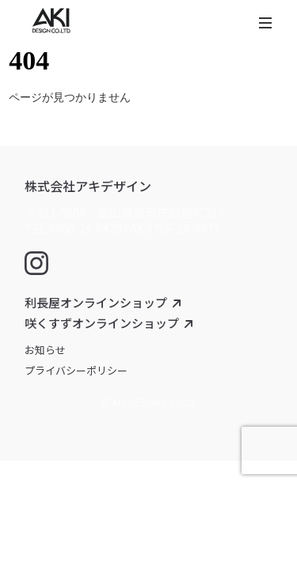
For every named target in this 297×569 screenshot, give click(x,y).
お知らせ (45, 349)
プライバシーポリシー (76, 370)
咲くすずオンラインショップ (102, 323)
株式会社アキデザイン (88, 185)
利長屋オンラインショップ (96, 302)
